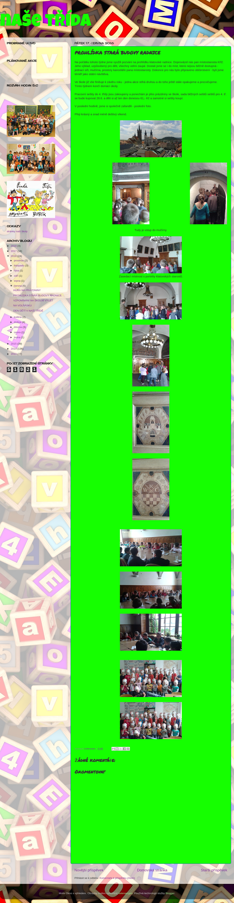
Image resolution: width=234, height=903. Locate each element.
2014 (14, 348)
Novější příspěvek (88, 870)
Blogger (170, 893)
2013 (14, 353)
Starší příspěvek (214, 870)
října (17, 270)
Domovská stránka (152, 870)
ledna (17, 337)
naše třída (45, 22)
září (16, 275)
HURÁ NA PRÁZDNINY (27, 290)
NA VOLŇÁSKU (22, 305)
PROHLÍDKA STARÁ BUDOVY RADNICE (37, 295)
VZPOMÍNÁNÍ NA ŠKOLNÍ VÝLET (33, 300)
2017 (14, 251)
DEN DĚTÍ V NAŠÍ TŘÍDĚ (28, 310)
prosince (19, 260)
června (18, 285)
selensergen (125, 893)
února (17, 332)
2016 (14, 256)
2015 (14, 343)
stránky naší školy (17, 231)
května (18, 317)
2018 (14, 245)
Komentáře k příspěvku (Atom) (117, 878)
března (18, 327)
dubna (18, 322)
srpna (17, 280)
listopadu (19, 265)
